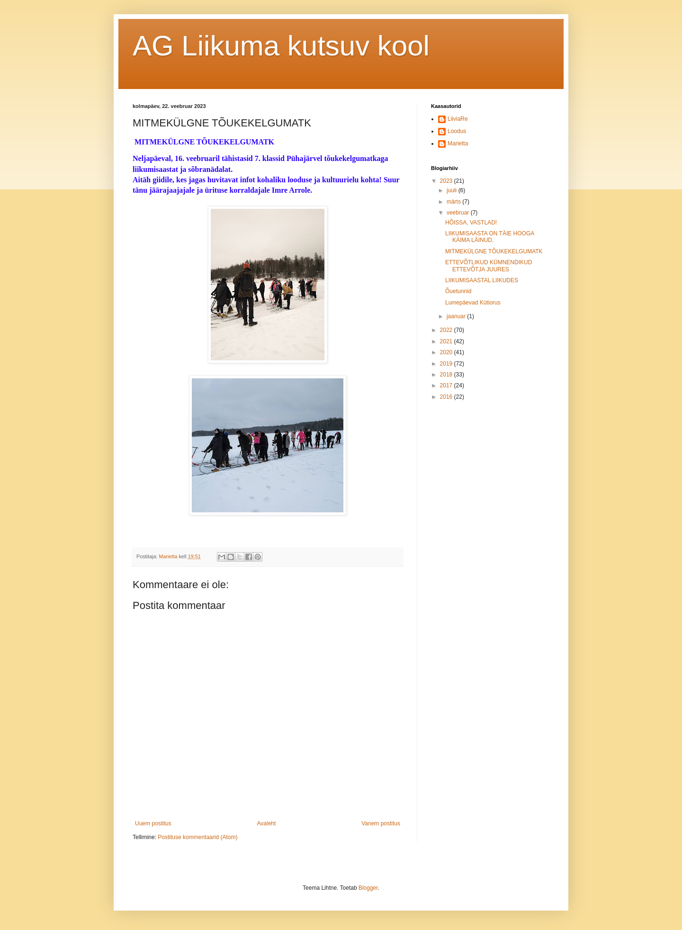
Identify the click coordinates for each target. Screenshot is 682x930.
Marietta (458, 143)
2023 (447, 181)
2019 (447, 363)
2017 (447, 385)
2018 (447, 374)
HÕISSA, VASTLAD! (471, 222)
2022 (447, 330)
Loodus (457, 131)
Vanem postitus (380, 823)
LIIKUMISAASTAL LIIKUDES (481, 280)
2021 (447, 341)
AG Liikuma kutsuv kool (281, 46)
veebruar (459, 212)
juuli (452, 190)
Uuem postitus (153, 823)
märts (454, 201)
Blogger (368, 888)
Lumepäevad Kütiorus (473, 302)
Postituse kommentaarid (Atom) (197, 837)
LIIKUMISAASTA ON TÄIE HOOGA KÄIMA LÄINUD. (489, 236)
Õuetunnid (458, 291)
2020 (447, 352)
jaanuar (457, 316)
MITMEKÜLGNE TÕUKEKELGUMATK (494, 251)
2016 (447, 396)
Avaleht (266, 823)
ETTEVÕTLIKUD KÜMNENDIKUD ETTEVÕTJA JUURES (488, 265)
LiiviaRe (458, 119)
